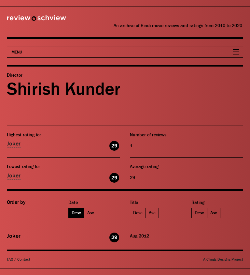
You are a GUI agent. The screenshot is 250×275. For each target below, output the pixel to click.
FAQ (10, 259)
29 (114, 146)
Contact (23, 259)
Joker (14, 143)
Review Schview (25, 20)
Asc (90, 213)
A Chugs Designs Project (223, 259)
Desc (76, 213)
